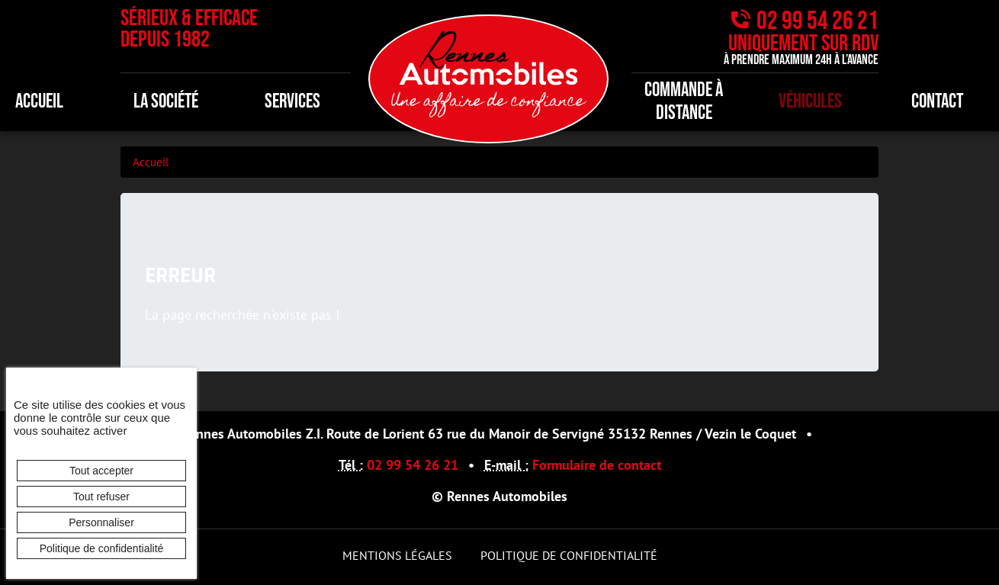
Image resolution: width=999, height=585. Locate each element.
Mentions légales (397, 555)
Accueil (151, 162)
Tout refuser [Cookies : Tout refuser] (101, 496)
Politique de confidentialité (568, 555)
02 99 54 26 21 (817, 21)
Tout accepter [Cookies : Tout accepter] (101, 470)
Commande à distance (683, 102)
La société (165, 102)
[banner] (488, 77)
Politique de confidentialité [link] (102, 548)
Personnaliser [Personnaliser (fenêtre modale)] (101, 522)
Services (292, 102)
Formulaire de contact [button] (596, 465)
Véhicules (810, 102)
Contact (937, 102)
